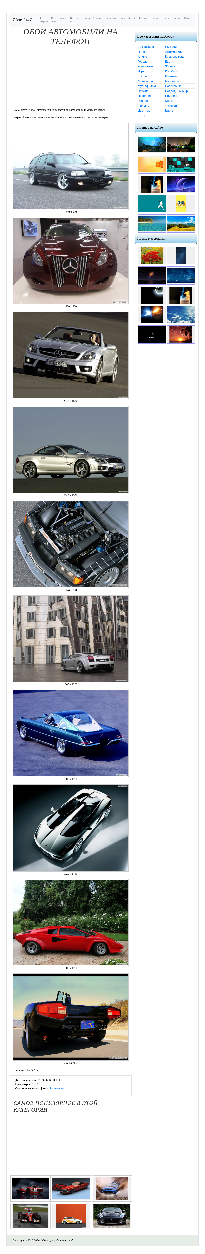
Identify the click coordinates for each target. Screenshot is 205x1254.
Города (86, 18)
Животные (111, 18)
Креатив (143, 18)
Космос (132, 18)
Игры (122, 18)
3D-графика (44, 20)
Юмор (187, 18)
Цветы (166, 18)
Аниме (63, 18)
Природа (155, 18)
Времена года (74, 20)
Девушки (97, 18)
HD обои (53, 20)
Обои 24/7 (22, 19)
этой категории (55, 1088)
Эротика (177, 18)
